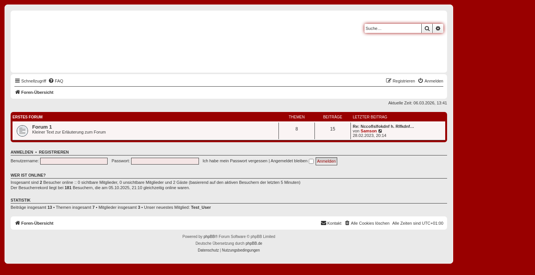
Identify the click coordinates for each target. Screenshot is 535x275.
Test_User (201, 207)
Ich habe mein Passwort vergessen (235, 160)
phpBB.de (254, 243)
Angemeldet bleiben (292, 160)
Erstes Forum (27, 117)
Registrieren (54, 152)
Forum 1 (42, 127)
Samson (369, 131)
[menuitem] (55, 80)
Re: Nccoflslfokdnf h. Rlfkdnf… (383, 126)
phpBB (209, 237)
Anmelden (22, 152)
